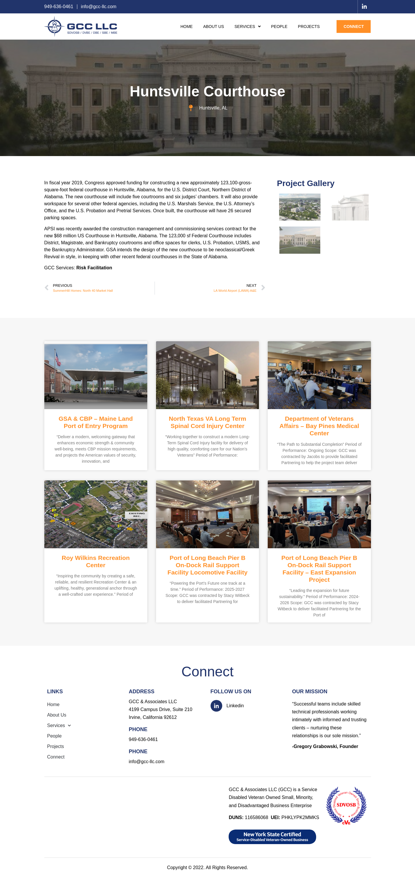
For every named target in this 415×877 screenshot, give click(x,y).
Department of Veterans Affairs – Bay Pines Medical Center (319, 425)
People (279, 26)
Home (187, 26)
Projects (309, 26)
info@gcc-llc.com (146, 761)
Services (247, 26)
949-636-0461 (143, 739)
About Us (213, 26)
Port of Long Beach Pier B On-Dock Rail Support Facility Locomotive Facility (207, 565)
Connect (354, 26)
